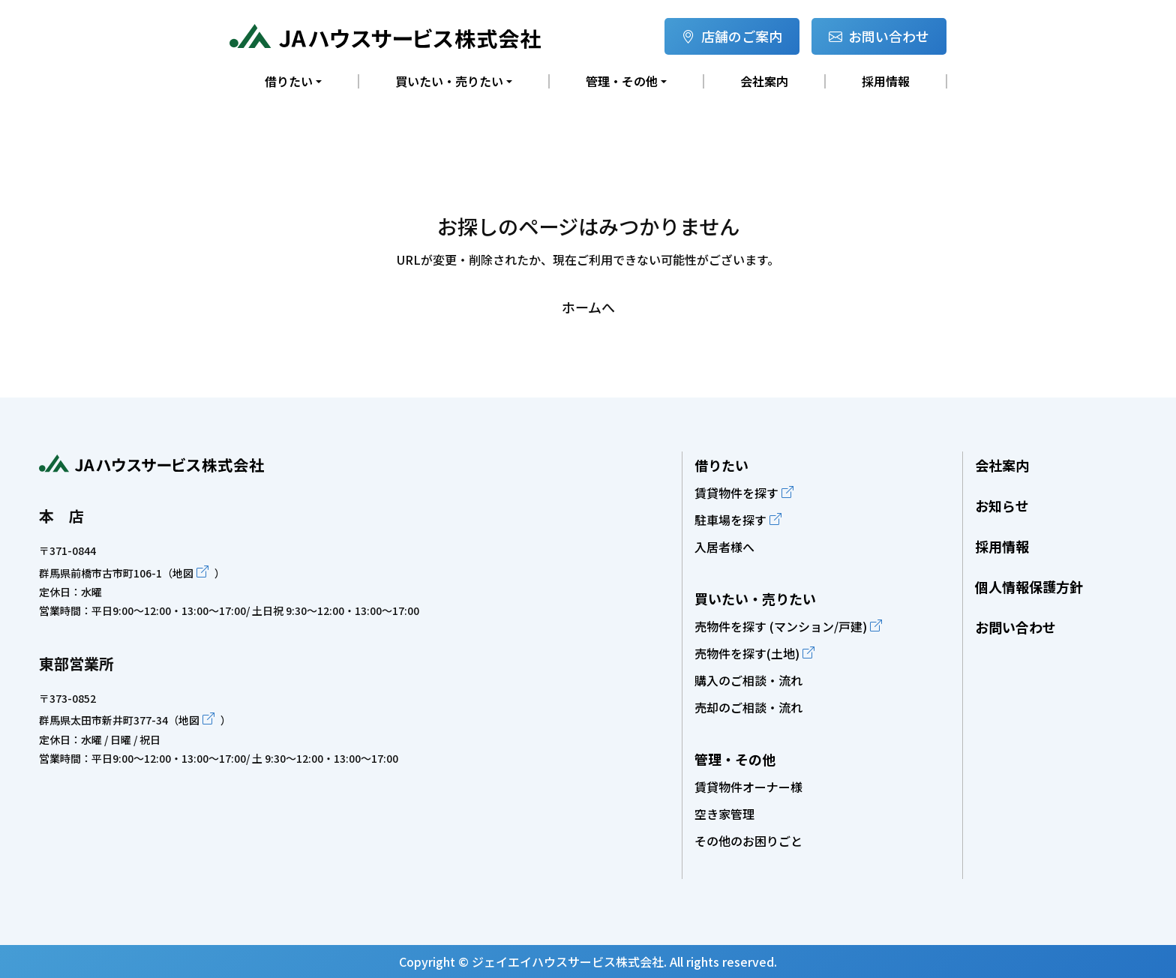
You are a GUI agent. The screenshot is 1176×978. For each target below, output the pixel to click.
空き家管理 (724, 814)
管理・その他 (735, 759)
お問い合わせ (879, 36)
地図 (183, 573)
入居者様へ (724, 547)
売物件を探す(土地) (747, 653)
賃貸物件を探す (736, 493)
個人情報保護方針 (1029, 586)
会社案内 (764, 81)
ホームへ (588, 306)
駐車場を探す (730, 520)
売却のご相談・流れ (748, 707)
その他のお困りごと (748, 841)
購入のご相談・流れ (748, 680)
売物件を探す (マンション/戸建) (780, 626)
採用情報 (886, 81)
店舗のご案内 (732, 36)
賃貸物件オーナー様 (748, 787)
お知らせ (1002, 505)
